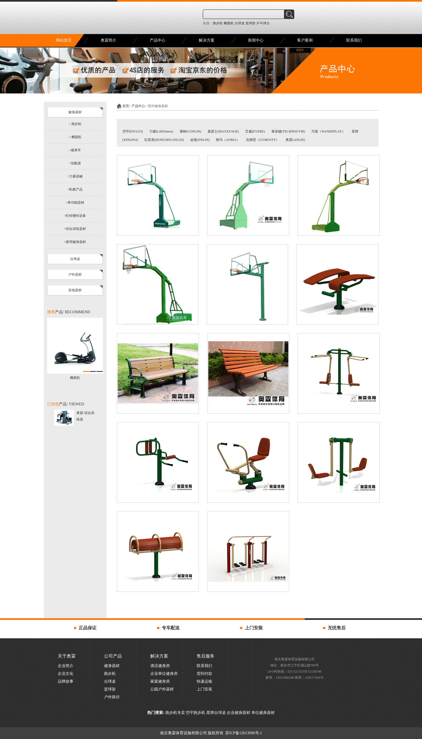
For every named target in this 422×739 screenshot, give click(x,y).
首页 (125, 106)
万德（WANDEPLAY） (328, 131)
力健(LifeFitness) (161, 131)
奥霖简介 (108, 40)
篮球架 (250, 23)
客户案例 (305, 40)
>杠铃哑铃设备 (75, 216)
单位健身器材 (262, 713)
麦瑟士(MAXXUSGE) (224, 131)
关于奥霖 (67, 656)
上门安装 (204, 689)
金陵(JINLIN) (200, 140)
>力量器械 (75, 176)
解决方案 (206, 40)
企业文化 (65, 673)
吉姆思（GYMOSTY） (262, 140)
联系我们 (354, 40)
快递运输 (204, 681)
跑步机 (218, 23)
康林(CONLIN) (191, 131)
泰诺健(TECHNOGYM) (288, 131)
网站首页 (64, 40)
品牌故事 (65, 681)
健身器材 (112, 666)
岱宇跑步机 (195, 713)
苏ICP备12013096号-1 (243, 733)
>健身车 (75, 150)
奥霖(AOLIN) (295, 140)
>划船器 (75, 163)
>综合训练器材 (75, 229)
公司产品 (113, 656)
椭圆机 (228, 23)
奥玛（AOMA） (228, 140)
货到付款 (204, 673)
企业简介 (65, 666)
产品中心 (157, 40)
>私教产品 (75, 189)
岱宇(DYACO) (133, 131)
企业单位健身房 (164, 673)
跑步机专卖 (175, 713)
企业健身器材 (238, 713)
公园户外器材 (162, 689)
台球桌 (239, 23)
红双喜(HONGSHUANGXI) (164, 140)
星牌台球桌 (215, 713)
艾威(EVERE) (255, 131)
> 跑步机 (75, 124)
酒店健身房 (160, 666)
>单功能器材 (75, 202)
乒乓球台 (262, 23)
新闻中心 (256, 40)
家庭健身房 (160, 681)
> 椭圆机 (75, 137)
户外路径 (112, 697)
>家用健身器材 (75, 242)
